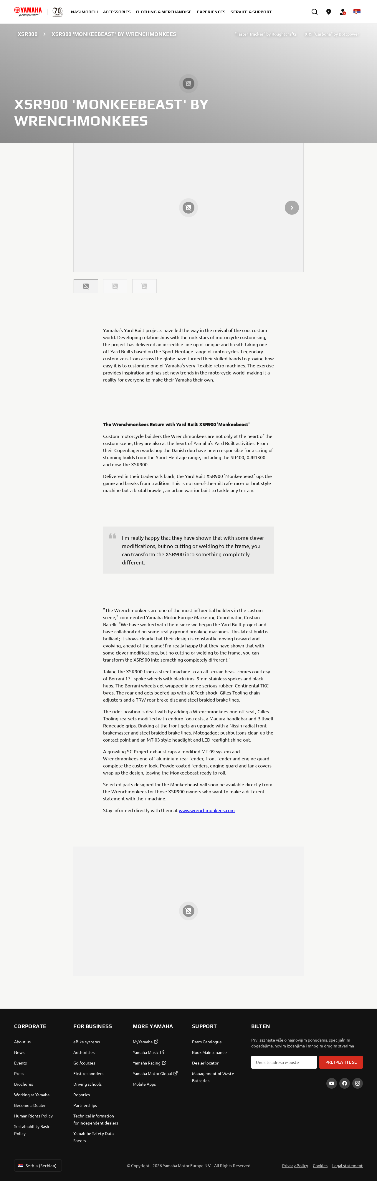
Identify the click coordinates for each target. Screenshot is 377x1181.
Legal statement (347, 1165)
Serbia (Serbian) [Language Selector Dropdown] (37, 1165)
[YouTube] (331, 1083)
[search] (314, 12)
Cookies (320, 1165)
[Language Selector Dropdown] (357, 12)
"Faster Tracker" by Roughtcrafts (266, 34)
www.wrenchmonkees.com (207, 810)
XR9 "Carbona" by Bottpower (332, 34)
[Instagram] (357, 1083)
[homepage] (28, 11)
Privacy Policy (295, 1165)
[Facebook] (344, 1083)
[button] (86, 286)
